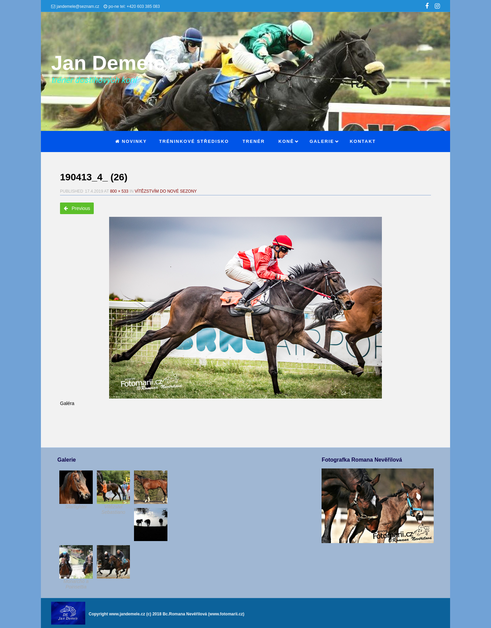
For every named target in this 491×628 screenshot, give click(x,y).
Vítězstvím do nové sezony (166, 191)
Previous (77, 208)
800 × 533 (119, 191)
